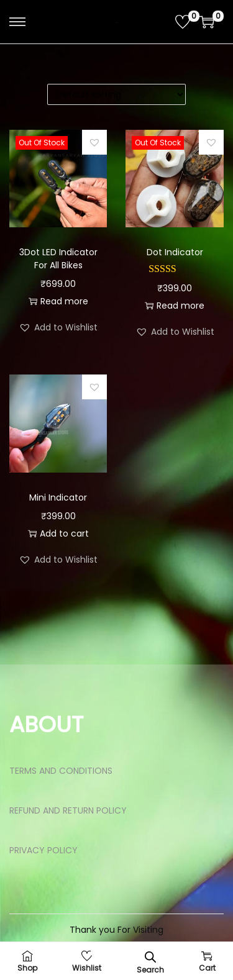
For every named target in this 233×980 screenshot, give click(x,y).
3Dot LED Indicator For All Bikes (58, 258)
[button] (94, 142)
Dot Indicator (175, 252)
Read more (58, 301)
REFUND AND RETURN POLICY (68, 810)
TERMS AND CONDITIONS (60, 770)
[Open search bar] (150, 956)
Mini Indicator (58, 497)
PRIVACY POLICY (43, 850)
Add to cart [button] (58, 533)
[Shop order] (116, 94)
